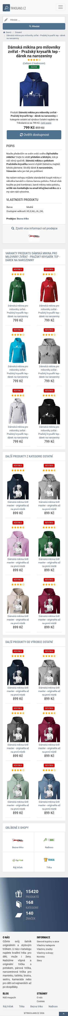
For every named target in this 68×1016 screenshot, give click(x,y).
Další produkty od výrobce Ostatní (29, 642)
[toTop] (63, 1014)
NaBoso (53, 1006)
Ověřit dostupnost (34, 134)
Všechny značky (45, 949)
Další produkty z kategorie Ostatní (29, 456)
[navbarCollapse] (60, 7)
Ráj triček (8, 1006)
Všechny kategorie (46, 945)
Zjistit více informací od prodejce (34, 234)
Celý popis (46, 123)
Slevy (39, 960)
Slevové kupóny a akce (48, 941)
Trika (21, 1006)
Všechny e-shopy (45, 953)
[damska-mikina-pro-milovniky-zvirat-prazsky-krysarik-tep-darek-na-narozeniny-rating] (18, 274)
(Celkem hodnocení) (34, 63)
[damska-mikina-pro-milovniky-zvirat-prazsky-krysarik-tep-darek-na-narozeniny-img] (18, 289)
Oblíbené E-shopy (16, 827)
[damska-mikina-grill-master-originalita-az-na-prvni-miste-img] (18, 485)
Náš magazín (9, 997)
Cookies (41, 1001)
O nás (39, 997)
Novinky (41, 956)
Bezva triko (23, 218)
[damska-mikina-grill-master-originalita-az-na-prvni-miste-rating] (18, 470)
